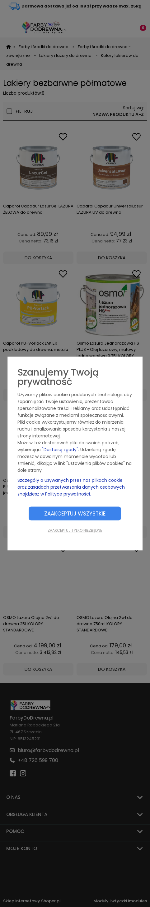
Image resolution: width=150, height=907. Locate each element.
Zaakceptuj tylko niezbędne (75, 530)
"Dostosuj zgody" (60, 449)
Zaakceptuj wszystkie (74, 513)
